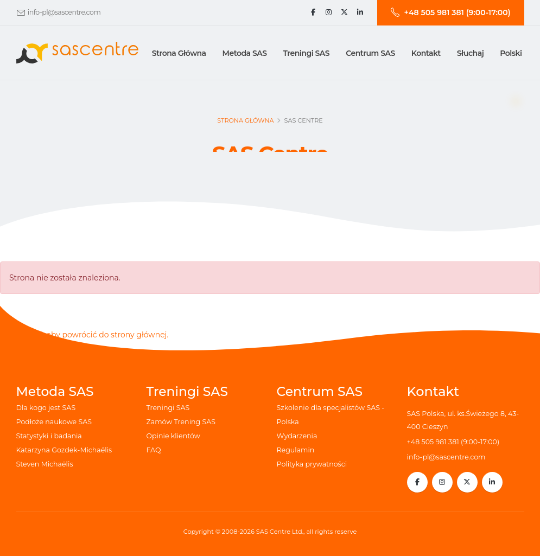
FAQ (154, 450)
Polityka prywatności (312, 464)
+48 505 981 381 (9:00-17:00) (453, 442)
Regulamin (296, 450)
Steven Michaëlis (44, 464)
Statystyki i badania (49, 436)
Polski (511, 53)
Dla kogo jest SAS (46, 408)
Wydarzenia (297, 436)
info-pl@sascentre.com (64, 12)
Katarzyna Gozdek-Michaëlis (64, 450)
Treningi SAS (168, 408)
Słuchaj (470, 53)
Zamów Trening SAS (181, 422)
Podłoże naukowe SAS (54, 422)
